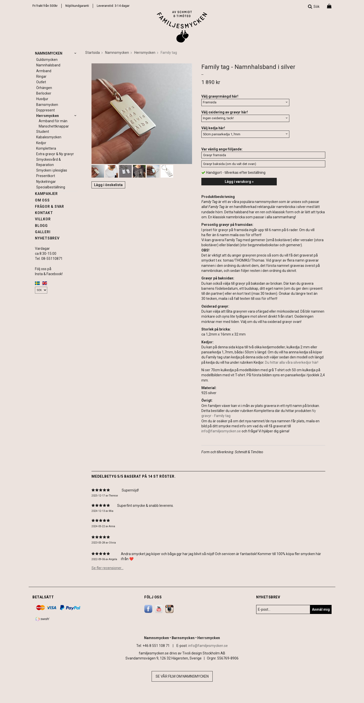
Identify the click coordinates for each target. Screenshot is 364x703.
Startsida (92, 53)
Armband (43, 71)
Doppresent (45, 110)
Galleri (42, 232)
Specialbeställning (50, 187)
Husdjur (42, 99)
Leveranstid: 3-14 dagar (113, 6)
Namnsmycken (56, 53)
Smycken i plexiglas (51, 170)
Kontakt (44, 213)
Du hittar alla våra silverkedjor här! (291, 362)
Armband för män (53, 121)
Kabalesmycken (48, 137)
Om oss (42, 200)
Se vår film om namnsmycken (182, 676)
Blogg (41, 226)
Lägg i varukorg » (239, 182)
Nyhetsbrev (47, 238)
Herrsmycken (57, 116)
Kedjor (41, 143)
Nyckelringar (46, 182)
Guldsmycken (47, 60)
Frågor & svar (49, 206)
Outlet (41, 82)
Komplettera (46, 148)
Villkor (43, 219)
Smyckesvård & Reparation (48, 162)
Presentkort (45, 176)
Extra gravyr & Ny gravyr (55, 154)
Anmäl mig (321, 609)
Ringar (41, 76)
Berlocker (43, 93)
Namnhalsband (48, 65)
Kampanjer (46, 194)
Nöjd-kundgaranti (77, 6)
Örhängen (44, 88)
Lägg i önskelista (108, 185)
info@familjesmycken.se (221, 431)
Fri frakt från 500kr (45, 6)
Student (42, 132)
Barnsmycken (47, 105)
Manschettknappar (54, 126)
